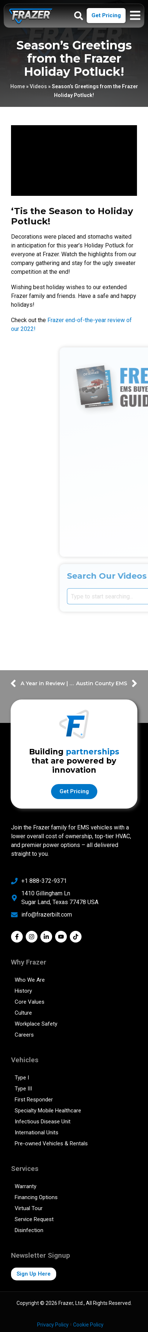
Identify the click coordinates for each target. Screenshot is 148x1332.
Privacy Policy (53, 1325)
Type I (22, 1077)
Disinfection (29, 1230)
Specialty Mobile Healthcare (48, 1110)
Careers (24, 1034)
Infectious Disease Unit (43, 1121)
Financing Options (36, 1197)
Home (17, 86)
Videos (38, 86)
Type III (23, 1088)
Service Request (34, 1219)
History (23, 991)
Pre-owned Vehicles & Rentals (51, 1143)
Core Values (29, 1002)
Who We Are (30, 980)
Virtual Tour (29, 1208)
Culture (23, 1013)
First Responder (34, 1099)
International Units (36, 1132)
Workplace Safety (36, 1024)
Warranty (25, 1186)
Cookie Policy (88, 1325)
